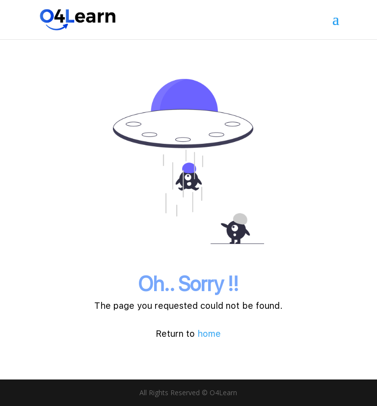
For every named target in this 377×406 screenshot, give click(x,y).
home (209, 333)
